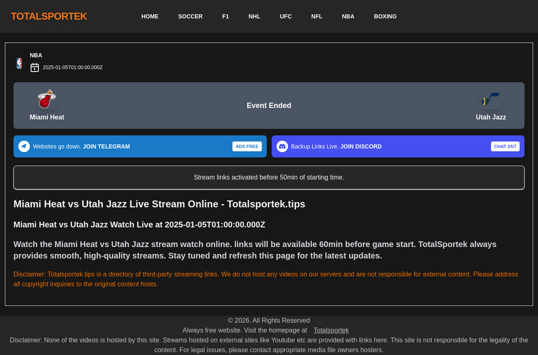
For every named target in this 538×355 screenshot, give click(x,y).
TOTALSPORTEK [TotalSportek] (49, 16)
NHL (254, 16)
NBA (348, 16)
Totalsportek (331, 330)
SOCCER (190, 16)
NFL (316, 16)
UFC (286, 16)
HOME (149, 16)
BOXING (385, 16)
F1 (225, 16)
